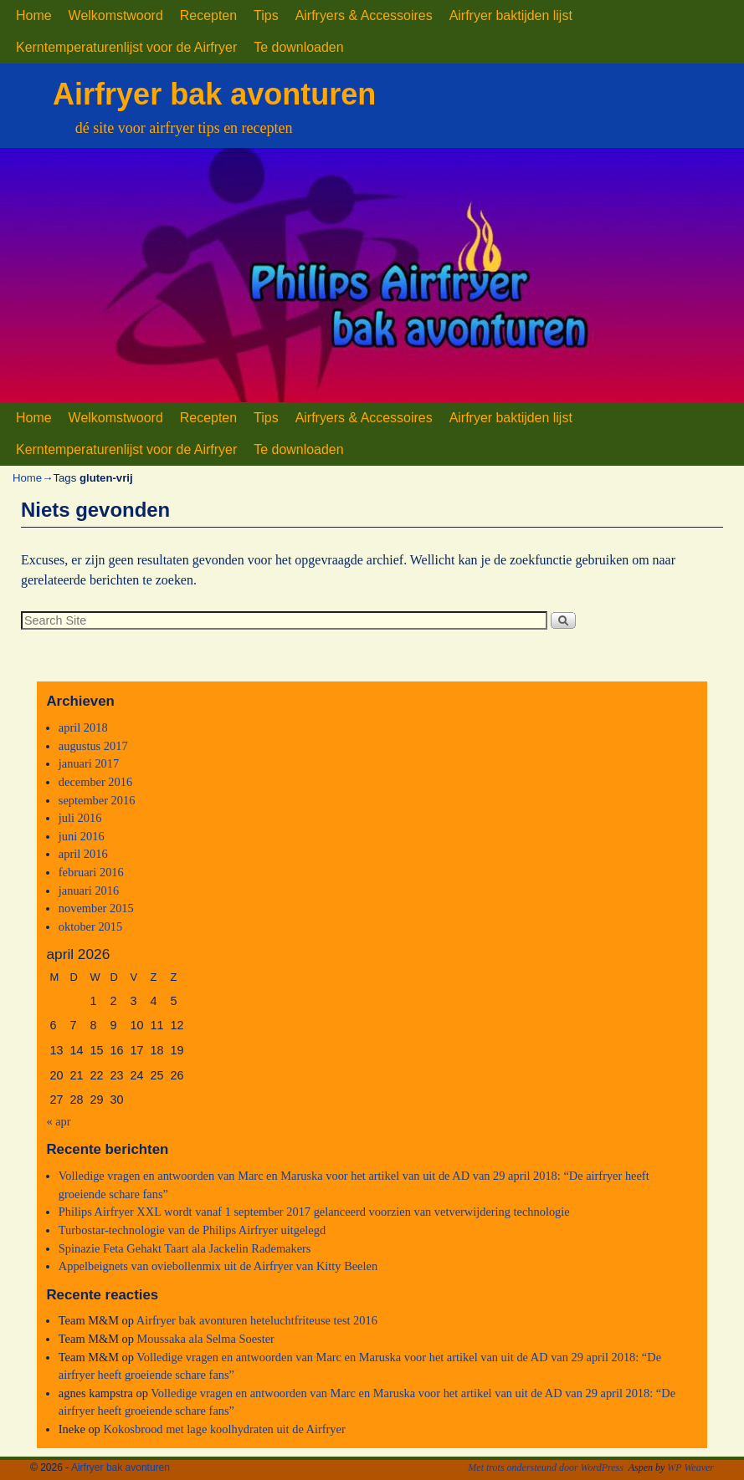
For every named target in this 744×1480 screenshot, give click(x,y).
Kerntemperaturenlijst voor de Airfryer (126, 47)
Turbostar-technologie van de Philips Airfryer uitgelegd (192, 1230)
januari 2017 (89, 763)
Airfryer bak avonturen (214, 94)
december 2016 (95, 781)
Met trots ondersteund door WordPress (545, 1467)
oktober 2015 (90, 926)
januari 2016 (89, 890)
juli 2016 (80, 817)
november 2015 (96, 908)
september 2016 (97, 800)
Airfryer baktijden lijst (510, 15)
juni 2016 (82, 836)
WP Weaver (690, 1467)
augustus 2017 (93, 746)
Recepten (208, 15)
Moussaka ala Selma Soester (206, 1338)
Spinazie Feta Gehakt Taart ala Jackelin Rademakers (185, 1248)
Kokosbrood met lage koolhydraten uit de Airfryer (224, 1429)
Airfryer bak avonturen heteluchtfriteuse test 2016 (256, 1320)
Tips (266, 15)
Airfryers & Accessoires (364, 15)
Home (34, 15)
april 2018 (83, 727)
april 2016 (83, 853)
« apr (58, 1121)
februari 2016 (91, 872)
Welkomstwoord (116, 15)
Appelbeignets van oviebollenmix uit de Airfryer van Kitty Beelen (218, 1266)
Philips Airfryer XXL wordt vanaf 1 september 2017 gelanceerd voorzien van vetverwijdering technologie (314, 1211)
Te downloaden (298, 47)
